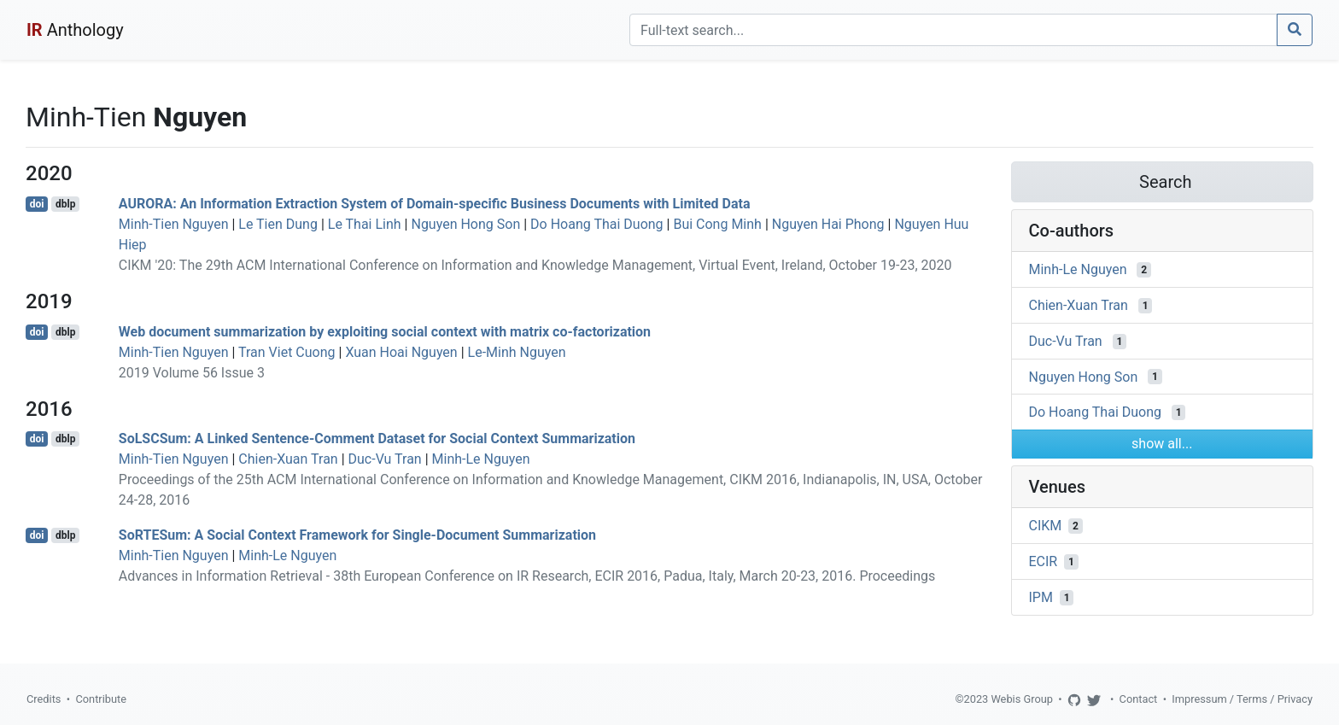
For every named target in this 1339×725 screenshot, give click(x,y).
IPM (1041, 597)
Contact (1139, 699)
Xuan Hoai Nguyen (401, 352)
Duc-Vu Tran (385, 459)
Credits (43, 699)
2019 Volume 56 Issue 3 (192, 373)
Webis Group (1022, 699)
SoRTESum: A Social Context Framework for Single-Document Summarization (357, 535)
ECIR (1043, 561)
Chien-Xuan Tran (287, 459)
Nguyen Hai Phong (828, 224)
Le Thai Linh (364, 224)
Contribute (100, 699)
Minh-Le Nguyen (481, 459)
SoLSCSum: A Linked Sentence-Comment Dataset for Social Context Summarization (377, 438)
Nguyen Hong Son (465, 224)
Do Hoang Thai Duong (597, 224)
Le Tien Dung (278, 224)
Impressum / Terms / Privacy (1242, 699)
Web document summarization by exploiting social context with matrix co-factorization (385, 332)
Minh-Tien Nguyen (174, 224)
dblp (65, 204)
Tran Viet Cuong (287, 352)
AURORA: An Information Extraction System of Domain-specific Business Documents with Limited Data (435, 204)
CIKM (1045, 525)
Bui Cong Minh (717, 224)
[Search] (953, 30)
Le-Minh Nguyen (517, 352)
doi (37, 204)
